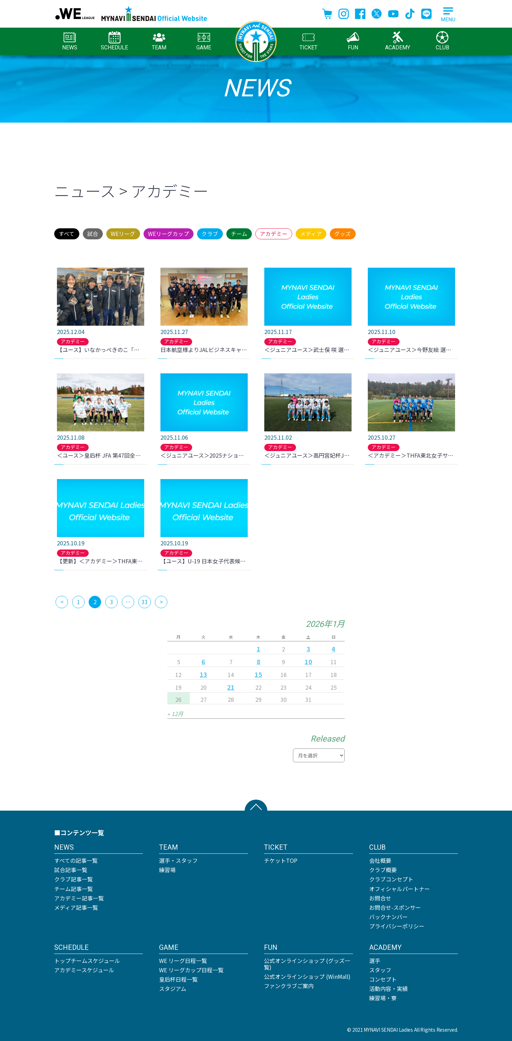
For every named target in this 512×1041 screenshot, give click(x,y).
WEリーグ (148, 232)
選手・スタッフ (178, 859)
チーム (295, 232)
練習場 (167, 868)
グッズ (429, 232)
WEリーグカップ (204, 232)
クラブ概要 (383, 868)
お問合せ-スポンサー (395, 906)
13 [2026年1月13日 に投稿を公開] (203, 672)
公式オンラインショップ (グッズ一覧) (307, 962)
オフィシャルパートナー (399, 887)
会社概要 (380, 859)
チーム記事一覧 (73, 887)
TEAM (159, 41)
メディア (387, 232)
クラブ (256, 232)
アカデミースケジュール (84, 968)
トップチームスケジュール (87, 959)
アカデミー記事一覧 (79, 896)
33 (144, 600)
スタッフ (380, 968)
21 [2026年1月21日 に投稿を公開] (231, 685)
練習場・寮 (383, 997)
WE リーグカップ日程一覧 (191, 968)
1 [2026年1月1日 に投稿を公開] (258, 647)
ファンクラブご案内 (289, 984)
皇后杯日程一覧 (178, 978)
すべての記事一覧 (76, 859)
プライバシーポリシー (396, 925)
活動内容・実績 (388, 987)
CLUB (442, 41)
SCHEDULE (114, 41)
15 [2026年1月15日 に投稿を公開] (258, 672)
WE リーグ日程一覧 (183, 959)
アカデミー (339, 232)
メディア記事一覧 (76, 906)
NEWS (69, 41)
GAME (203, 41)
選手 (374, 959)
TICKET (308, 41)
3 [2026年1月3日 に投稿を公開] (309, 647)
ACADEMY (397, 41)
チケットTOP (280, 859)
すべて (71, 232)
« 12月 (175, 712)
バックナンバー (388, 915)
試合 (107, 232)
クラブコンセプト (391, 878)
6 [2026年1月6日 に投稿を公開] (203, 660)
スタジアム (172, 987)
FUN (353, 41)
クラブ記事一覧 (73, 878)
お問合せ (380, 896)
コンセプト (383, 978)
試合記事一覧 (70, 868)
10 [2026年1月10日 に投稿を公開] (308, 660)
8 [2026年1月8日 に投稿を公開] (258, 660)
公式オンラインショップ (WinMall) (307, 975)
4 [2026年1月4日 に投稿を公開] (333, 647)
